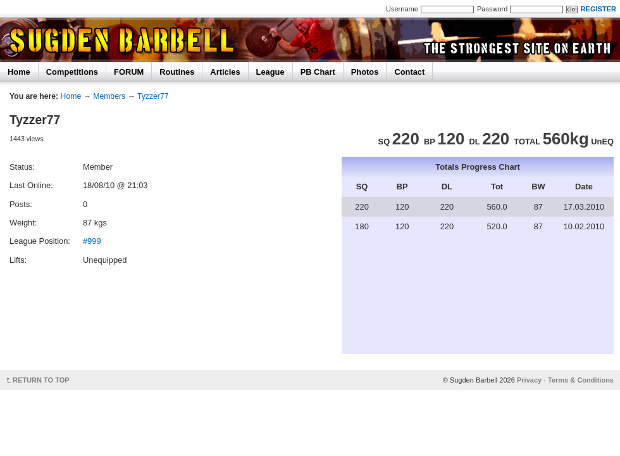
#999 (92, 241)
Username (402, 9)
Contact (409, 72)
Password (492, 9)
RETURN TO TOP (41, 380)
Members (109, 96)
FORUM (129, 72)
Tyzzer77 (153, 96)
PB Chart (318, 72)
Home (19, 72)
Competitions (72, 72)
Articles (225, 72)
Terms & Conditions (581, 380)
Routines (176, 72)
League (270, 72)
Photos (365, 72)
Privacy (529, 380)
